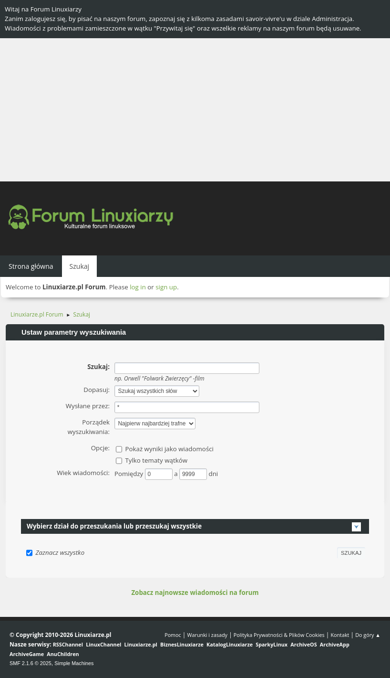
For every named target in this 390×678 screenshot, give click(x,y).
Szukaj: (98, 366)
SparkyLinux (271, 644)
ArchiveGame (27, 653)
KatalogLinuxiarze (229, 644)
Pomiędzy (129, 473)
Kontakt (339, 634)
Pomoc (172, 634)
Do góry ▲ (367, 634)
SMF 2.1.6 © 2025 (30, 663)
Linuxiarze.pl (140, 644)
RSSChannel (68, 644)
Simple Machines (73, 663)
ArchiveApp (334, 644)
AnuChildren (63, 653)
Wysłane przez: (88, 406)
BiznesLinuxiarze (182, 644)
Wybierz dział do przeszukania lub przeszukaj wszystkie (114, 526)
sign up (166, 287)
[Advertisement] (195, 110)
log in (138, 287)
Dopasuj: (96, 389)
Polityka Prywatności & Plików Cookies (279, 634)
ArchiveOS (303, 644)
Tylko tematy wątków (156, 460)
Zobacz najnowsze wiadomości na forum (194, 592)
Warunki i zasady (207, 634)
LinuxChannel (103, 644)
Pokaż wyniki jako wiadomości (169, 449)
